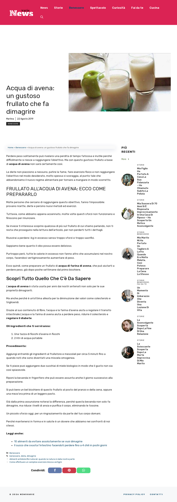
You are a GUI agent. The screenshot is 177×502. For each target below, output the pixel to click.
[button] (41, 17)
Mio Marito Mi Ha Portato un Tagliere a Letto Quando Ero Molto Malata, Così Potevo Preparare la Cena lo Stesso (143, 256)
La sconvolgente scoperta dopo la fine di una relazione (145, 327)
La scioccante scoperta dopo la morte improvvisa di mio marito (143, 353)
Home (10, 147)
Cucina (154, 8)
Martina (10, 119)
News (44, 8)
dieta (23, 456)
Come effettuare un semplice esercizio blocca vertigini (36, 462)
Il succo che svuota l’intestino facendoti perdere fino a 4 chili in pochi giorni (60, 445)
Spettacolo (98, 8)
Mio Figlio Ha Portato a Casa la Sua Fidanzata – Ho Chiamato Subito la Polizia (143, 181)
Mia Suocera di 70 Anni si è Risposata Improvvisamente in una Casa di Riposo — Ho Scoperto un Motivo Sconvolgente (147, 214)
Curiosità (118, 8)
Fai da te (137, 8)
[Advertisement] (34, 61)
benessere (15, 456)
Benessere (76, 8)
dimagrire (31, 456)
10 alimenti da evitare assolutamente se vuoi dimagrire (48, 441)
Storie (58, 8)
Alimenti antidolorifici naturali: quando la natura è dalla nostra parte (42, 459)
